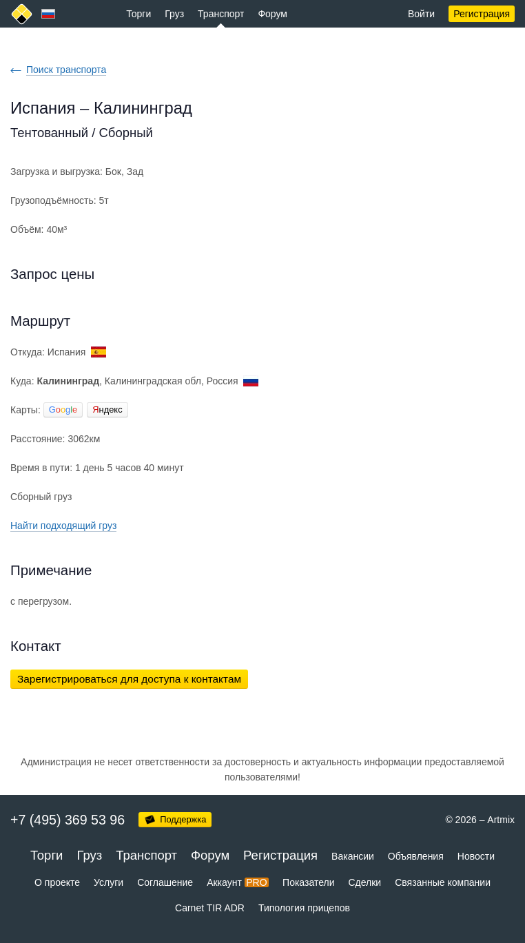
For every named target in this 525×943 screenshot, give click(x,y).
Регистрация (481, 13)
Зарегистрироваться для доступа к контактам (129, 679)
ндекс (107, 409)
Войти (421, 13)
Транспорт (221, 13)
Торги (138, 13)
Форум (272, 13)
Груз (174, 13)
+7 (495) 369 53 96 (67, 819)
